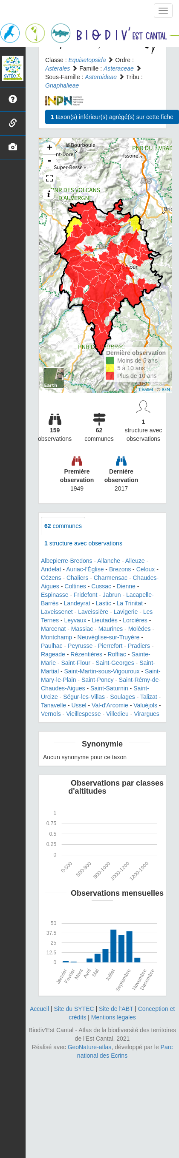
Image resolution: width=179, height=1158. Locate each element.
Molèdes (139, 628)
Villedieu (117, 713)
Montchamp (56, 637)
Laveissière (93, 611)
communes (63, 525)
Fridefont (85, 594)
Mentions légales (113, 1017)
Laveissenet (57, 611)
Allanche (108, 560)
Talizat (148, 696)
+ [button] (49, 148)
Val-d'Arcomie (110, 705)
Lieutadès (105, 620)
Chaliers (77, 577)
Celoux (145, 569)
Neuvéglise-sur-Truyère (109, 637)
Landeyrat (77, 603)
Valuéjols (145, 705)
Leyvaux (75, 620)
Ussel (79, 705)
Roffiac (116, 654)
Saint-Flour (75, 662)
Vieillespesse (83, 713)
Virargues (146, 713)
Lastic (103, 603)
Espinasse (55, 594)
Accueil (39, 1008)
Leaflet (146, 389)
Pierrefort (110, 645)
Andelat (51, 569)
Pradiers (139, 645)
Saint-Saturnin (109, 688)
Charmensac (110, 577)
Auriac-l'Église (85, 569)
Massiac (82, 628)
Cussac (101, 586)
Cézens (51, 577)
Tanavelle (53, 705)
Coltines (75, 586)
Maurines (110, 628)
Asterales (57, 68)
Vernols (51, 713)
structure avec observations (83, 543)
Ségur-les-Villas (84, 696)
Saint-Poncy (97, 679)
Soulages (122, 696)
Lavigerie (125, 611)
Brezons (120, 569)
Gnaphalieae (62, 85)
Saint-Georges (114, 662)
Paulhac (52, 645)
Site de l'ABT (116, 1008)
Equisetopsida (87, 60)
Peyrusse (80, 645)
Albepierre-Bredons (66, 560)
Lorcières (135, 620)
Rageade (53, 654)
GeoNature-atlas (90, 1047)
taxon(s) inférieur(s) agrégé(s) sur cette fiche (112, 117)
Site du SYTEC (74, 1008)
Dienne (125, 586)
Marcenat (53, 628)
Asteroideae (101, 77)
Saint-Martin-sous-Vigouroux (101, 671)
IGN (166, 389)
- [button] (49, 161)
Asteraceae (119, 68)
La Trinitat (129, 603)
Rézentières (86, 654)
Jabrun (112, 594)
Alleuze (135, 560)
